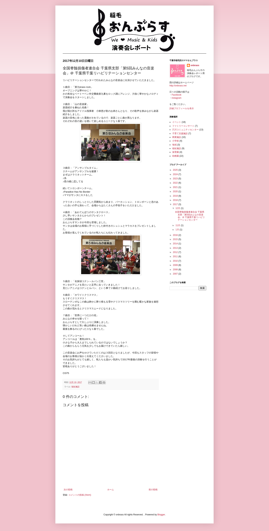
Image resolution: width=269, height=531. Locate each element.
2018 (175, 200)
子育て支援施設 (180, 133)
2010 (175, 261)
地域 (174, 144)
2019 (175, 196)
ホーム (110, 489)
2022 (175, 183)
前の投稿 (153, 489)
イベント (176, 122)
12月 (178, 208)
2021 (175, 187)
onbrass (195, 65)
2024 (175, 174)
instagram (176, 98)
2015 (175, 239)
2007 (175, 273)
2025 (175, 170)
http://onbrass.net (178, 85)
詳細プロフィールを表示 (181, 108)
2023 (175, 178)
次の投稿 (68, 489)
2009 (175, 265)
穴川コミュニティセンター (185, 129)
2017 (175, 204)
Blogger (161, 514)
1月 (178, 229)
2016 (175, 235)
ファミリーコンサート (183, 126)
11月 (178, 225)
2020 (175, 191)
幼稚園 (175, 156)
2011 (175, 256)
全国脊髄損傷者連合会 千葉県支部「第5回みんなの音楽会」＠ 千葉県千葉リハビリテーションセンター (190, 216)
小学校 (175, 141)
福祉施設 (75, 387)
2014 (175, 243)
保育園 (175, 152)
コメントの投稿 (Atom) (79, 495)
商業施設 (176, 137)
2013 (175, 248)
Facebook (176, 95)
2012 (175, 252)
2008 (175, 269)
